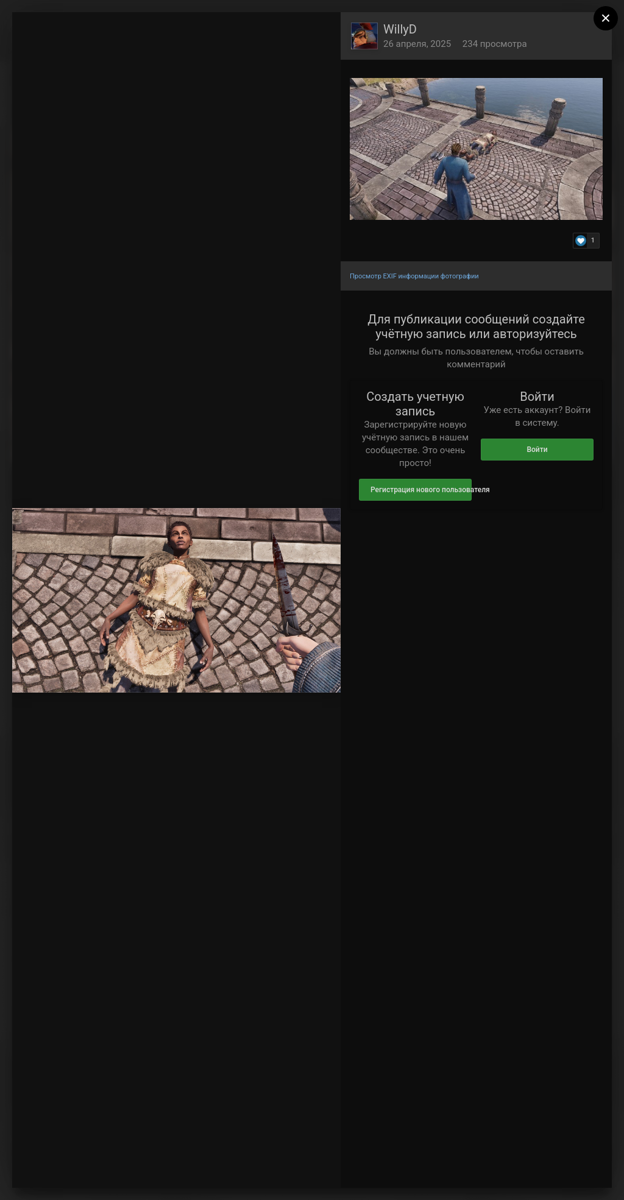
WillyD (400, 29)
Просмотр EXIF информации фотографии (414, 276)
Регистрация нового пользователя (421, 489)
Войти (536, 449)
